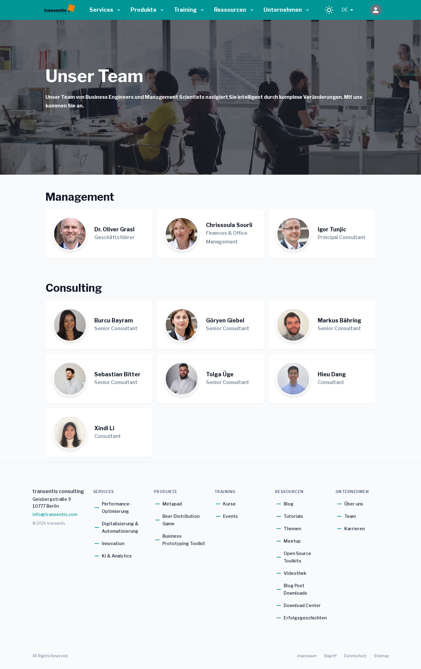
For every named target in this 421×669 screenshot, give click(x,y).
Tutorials (293, 516)
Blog (289, 503)
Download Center (302, 605)
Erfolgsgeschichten (305, 617)
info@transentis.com (54, 514)
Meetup (292, 541)
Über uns (353, 503)
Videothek (295, 573)
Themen (292, 528)
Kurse (229, 503)
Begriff (330, 656)
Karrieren (354, 528)
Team (350, 516)
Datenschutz (355, 656)
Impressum (307, 656)
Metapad (172, 503)
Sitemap (381, 656)
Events (230, 516)
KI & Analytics (117, 555)
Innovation (113, 543)
